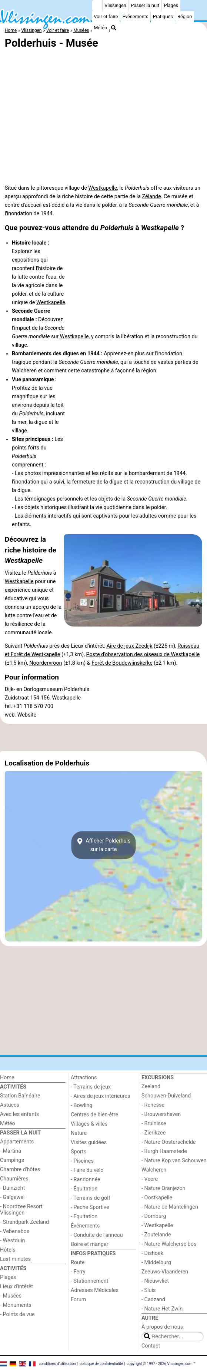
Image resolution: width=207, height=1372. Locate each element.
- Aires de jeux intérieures (100, 1096)
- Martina (10, 1151)
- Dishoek (152, 1253)
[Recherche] (114, 27)
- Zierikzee (153, 1133)
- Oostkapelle (156, 1198)
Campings (12, 1160)
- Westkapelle (157, 1225)
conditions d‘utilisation (57, 1364)
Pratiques (163, 16)
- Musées (10, 1296)
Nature (79, 1133)
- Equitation (84, 1216)
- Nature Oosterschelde (168, 1142)
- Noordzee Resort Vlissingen (21, 1209)
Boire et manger (89, 1244)
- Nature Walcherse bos (168, 1244)
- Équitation (84, 1189)
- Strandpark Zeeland (24, 1222)
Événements (135, 16)
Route (77, 1262)
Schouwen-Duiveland (166, 1096)
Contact (150, 1346)
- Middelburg (156, 1262)
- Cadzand (153, 1299)
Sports (78, 1152)
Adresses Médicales (94, 1290)
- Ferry (78, 1272)
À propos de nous (162, 1327)
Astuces (9, 1105)
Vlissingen (115, 5)
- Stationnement (89, 1281)
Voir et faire (106, 16)
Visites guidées (89, 1142)
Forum (78, 1299)
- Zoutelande (156, 1235)
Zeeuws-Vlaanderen (164, 1272)
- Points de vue (17, 1314)
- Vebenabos (14, 1231)
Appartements (17, 1142)
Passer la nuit (145, 5)
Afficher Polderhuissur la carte (103, 845)
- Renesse (152, 1105)
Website (27, 715)
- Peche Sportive (90, 1207)
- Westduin (12, 1241)
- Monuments (15, 1305)
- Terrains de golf (90, 1198)
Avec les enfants (19, 1114)
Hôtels (8, 1250)
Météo (100, 27)
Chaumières (14, 1179)
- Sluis (148, 1290)
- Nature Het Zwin (162, 1309)
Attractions (84, 1077)
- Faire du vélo (87, 1170)
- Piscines (82, 1161)
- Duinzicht (12, 1188)
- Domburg (153, 1216)
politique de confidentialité (101, 1364)
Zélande (151, 196)
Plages (171, 5)
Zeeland (150, 1086)
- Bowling (82, 1105)
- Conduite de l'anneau (97, 1235)
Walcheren (24, 371)
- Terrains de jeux (91, 1087)
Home (7, 1077)
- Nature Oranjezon (163, 1188)
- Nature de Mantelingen (169, 1207)
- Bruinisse (153, 1123)
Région (184, 16)
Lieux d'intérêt (16, 1286)
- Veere (149, 1179)
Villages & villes (89, 1124)
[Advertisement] (103, 737)
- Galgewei (12, 1197)
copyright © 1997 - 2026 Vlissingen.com (160, 1364)
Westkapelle (102, 188)
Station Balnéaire (20, 1096)
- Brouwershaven (161, 1114)
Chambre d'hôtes (20, 1169)
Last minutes (15, 1259)
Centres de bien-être (94, 1115)
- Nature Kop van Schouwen (174, 1160)
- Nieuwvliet (155, 1281)
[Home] (97, 5)
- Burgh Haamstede (164, 1151)
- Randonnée (85, 1179)
